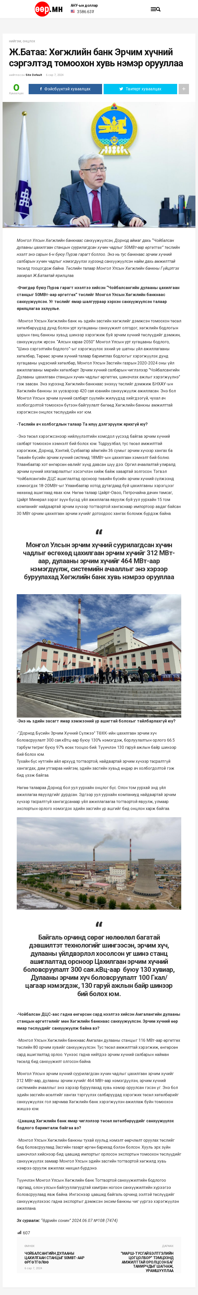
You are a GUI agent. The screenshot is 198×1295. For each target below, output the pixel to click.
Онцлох (29, 41)
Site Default (34, 75)
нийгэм (15, 41)
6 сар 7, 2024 (54, 75)
